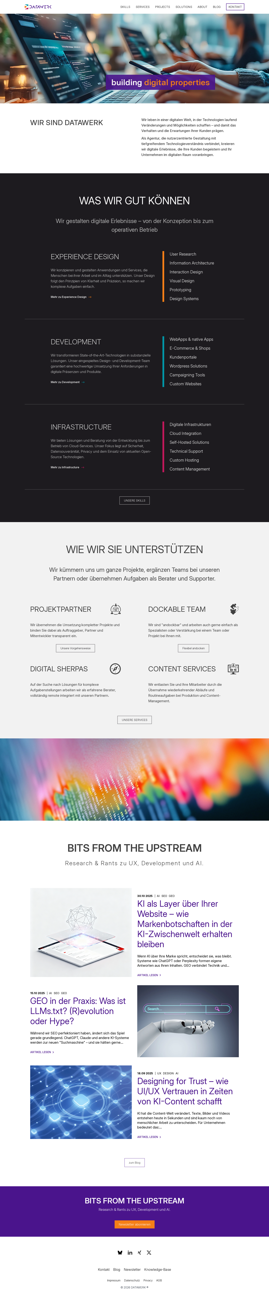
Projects (162, 7)
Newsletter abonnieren (134, 1224)
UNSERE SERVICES (134, 720)
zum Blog (134, 1162)
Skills (125, 7)
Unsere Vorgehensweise (75, 648)
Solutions (184, 7)
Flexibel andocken (193, 648)
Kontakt (235, 7)
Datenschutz (132, 1280)
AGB (159, 1280)
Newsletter (132, 1270)
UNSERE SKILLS (134, 500)
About (202, 7)
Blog (217, 7)
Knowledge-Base (157, 1270)
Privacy (148, 1280)
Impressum (113, 1280)
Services (143, 7)
